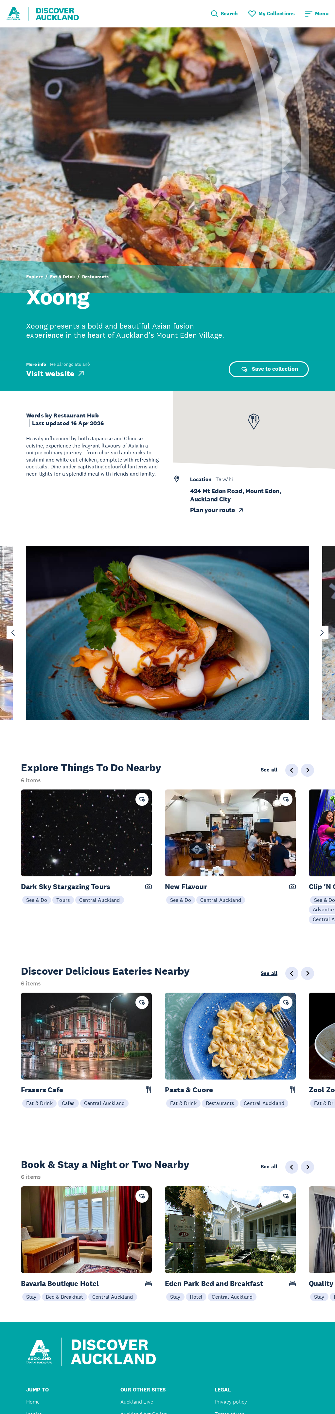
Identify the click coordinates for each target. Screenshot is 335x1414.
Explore (34, 277)
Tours (63, 900)
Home (33, 1401)
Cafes (68, 1103)
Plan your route (217, 510)
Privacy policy (231, 1401)
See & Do (36, 900)
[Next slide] (321, 632)
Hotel (196, 1296)
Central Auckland (99, 900)
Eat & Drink (62, 277)
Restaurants (95, 277)
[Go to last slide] (13, 632)
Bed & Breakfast (64, 1296)
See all (269, 769)
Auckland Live (136, 1401)
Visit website (55, 373)
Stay (31, 1296)
